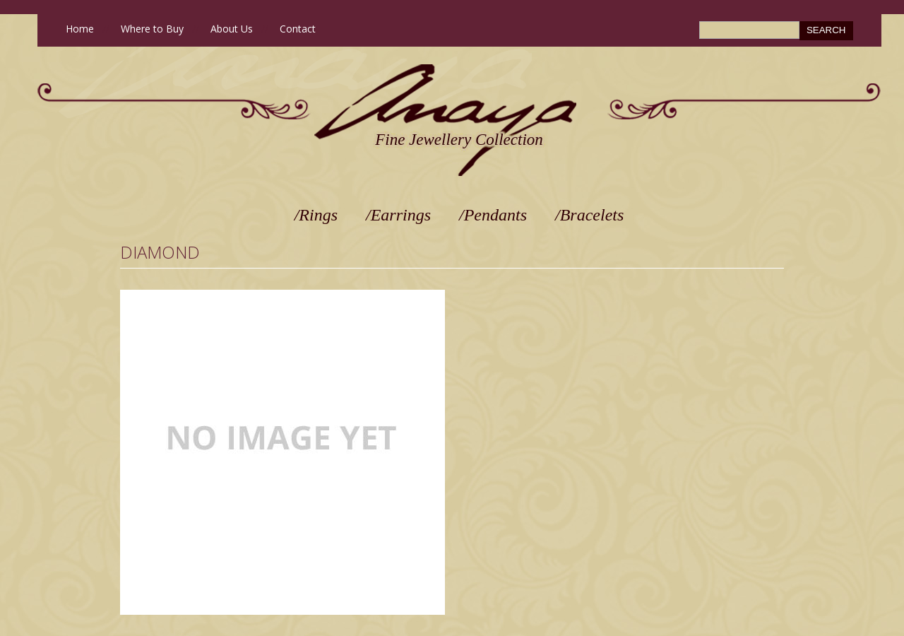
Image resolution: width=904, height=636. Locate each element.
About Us (231, 28)
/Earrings (398, 215)
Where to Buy (152, 28)
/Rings (316, 215)
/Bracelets (589, 215)
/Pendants (493, 215)
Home (80, 28)
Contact (298, 28)
